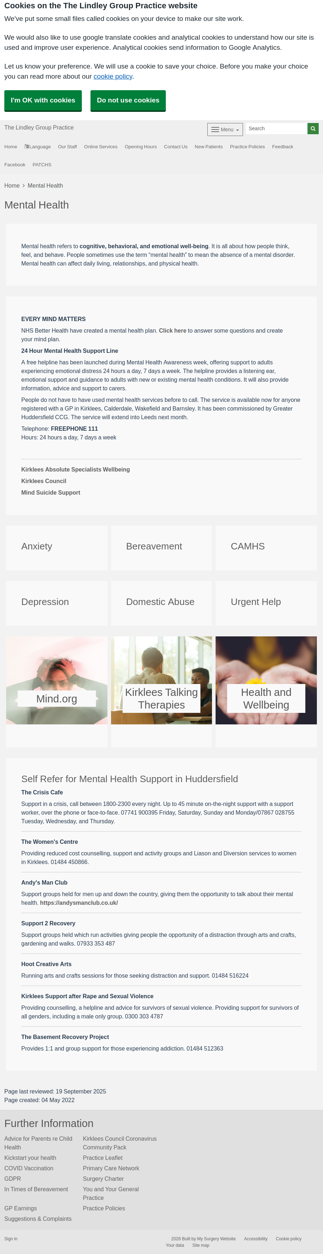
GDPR (12, 1178)
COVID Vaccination (28, 1168)
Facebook (15, 164)
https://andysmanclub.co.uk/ (79, 903)
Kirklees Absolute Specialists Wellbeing (75, 469)
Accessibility (255, 1239)
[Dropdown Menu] (225, 129)
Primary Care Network (111, 1168)
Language (38, 146)
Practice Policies (247, 146)
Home (12, 185)
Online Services (101, 146)
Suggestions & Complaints (38, 1219)
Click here (172, 330)
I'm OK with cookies (43, 100)
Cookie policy (288, 1239)
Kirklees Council (43, 481)
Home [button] (10, 146)
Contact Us (175, 146)
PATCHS (42, 164)
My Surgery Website (216, 1239)
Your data (175, 1245)
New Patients (209, 146)
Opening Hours (141, 146)
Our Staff (67, 146)
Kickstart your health (30, 1158)
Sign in (10, 1239)
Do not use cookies (128, 100)
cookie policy (113, 76)
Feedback (282, 146)
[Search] (277, 128)
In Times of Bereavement (36, 1189)
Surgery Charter (103, 1178)
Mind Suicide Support (50, 492)
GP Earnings (20, 1208)
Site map (201, 1245)
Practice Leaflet (103, 1158)
